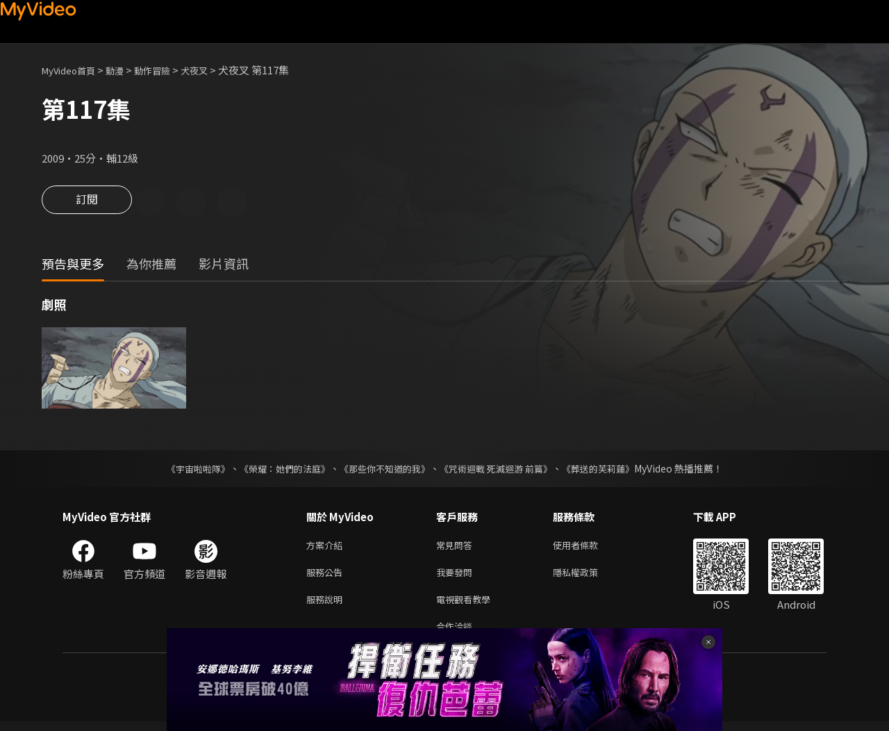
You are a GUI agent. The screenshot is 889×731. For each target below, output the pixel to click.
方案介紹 (327, 547)
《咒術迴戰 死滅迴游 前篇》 (502, 470)
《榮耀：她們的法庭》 (276, 470)
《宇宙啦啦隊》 (184, 470)
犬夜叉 (214, 70)
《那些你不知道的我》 (383, 470)
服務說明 (327, 605)
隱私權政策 (587, 576)
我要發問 (457, 576)
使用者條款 (587, 547)
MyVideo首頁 (73, 70)
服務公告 (327, 576)
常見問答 (457, 547)
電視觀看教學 (467, 605)
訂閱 (86, 203)
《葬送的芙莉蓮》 (611, 470)
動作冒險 (167, 70)
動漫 (125, 70)
